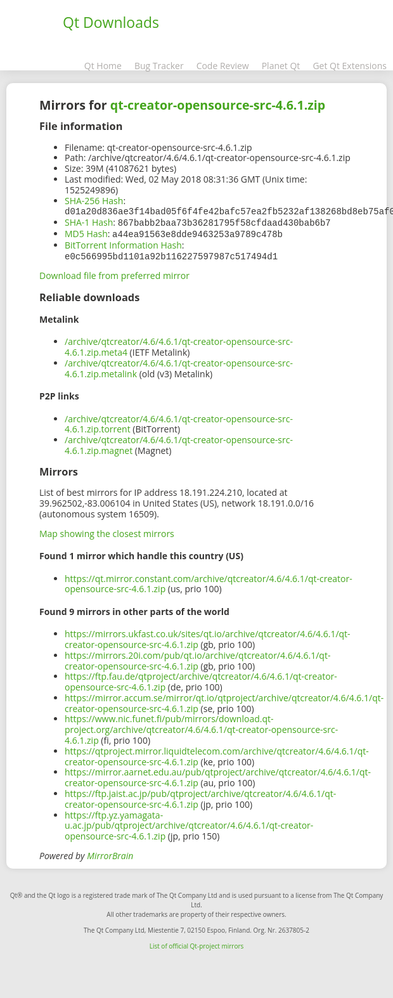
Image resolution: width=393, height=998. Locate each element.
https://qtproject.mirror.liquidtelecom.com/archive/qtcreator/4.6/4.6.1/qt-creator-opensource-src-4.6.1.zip (217, 753)
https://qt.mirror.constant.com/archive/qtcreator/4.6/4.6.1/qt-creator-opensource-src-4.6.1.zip (208, 581)
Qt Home (103, 66)
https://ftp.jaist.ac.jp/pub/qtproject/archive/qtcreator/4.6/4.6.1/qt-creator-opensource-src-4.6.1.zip (200, 796)
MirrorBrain (110, 853)
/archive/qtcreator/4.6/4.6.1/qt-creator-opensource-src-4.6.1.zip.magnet (179, 442)
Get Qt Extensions (349, 66)
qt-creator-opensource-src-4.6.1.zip (217, 104)
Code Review (222, 66)
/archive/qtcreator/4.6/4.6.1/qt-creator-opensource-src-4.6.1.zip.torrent (179, 421)
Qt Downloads (111, 22)
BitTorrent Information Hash (123, 243)
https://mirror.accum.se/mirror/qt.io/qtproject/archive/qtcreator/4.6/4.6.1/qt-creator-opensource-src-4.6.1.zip (224, 700)
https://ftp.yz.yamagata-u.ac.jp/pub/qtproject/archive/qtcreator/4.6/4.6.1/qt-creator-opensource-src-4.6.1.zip (189, 823)
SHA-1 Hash (89, 222)
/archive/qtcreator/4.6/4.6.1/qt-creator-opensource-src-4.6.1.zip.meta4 (179, 344)
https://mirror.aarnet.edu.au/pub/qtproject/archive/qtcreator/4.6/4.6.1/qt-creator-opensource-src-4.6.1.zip (218, 774)
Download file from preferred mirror (114, 273)
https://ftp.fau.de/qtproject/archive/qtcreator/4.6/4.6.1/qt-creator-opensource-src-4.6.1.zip (201, 679)
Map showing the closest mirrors (106, 531)
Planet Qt (281, 66)
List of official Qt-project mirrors (197, 943)
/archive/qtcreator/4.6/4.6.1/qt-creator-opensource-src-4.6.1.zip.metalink (179, 365)
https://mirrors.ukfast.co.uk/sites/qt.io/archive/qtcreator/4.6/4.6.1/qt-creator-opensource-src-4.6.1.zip (208, 636)
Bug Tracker (159, 66)
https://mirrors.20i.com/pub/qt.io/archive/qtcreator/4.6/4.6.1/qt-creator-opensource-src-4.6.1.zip (197, 658)
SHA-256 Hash (94, 201)
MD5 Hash (86, 232)
